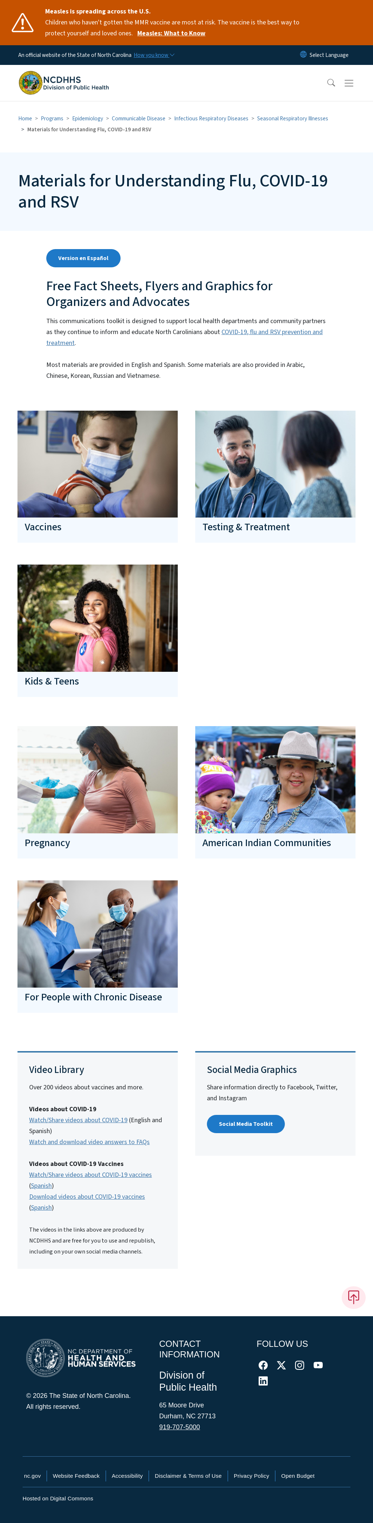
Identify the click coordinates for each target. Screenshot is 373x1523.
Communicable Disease (138, 119)
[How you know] (154, 55)
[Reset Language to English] (303, 55)
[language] (329, 55)
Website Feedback (76, 1476)
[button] (326, 83)
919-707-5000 (179, 1427)
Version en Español (83, 258)
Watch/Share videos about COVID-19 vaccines (90, 1174)
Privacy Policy (251, 1476)
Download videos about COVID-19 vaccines (87, 1196)
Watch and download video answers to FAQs (89, 1142)
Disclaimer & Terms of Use (188, 1476)
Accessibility (127, 1476)
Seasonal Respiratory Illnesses (292, 119)
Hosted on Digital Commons (58, 1498)
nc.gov (32, 1476)
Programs (52, 119)
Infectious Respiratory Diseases (211, 119)
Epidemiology (87, 119)
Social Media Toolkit (246, 1124)
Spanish (41, 1185)
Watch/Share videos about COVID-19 (78, 1120)
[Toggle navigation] (356, 83)
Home (25, 119)
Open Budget (298, 1476)
